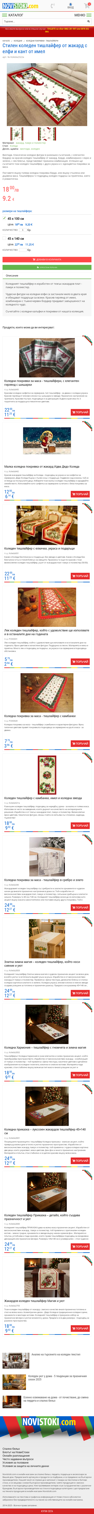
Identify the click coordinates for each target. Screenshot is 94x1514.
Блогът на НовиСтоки (16, 1452)
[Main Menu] (13, 15)
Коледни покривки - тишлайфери (42, 41)
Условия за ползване (15, 1462)
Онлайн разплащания (16, 1455)
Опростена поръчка (47, 267)
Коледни (18, 41)
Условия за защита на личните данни (26, 1466)
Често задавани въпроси (18, 1459)
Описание (12, 275)
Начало (6, 41)
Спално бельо (11, 1448)
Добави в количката (47, 259)
